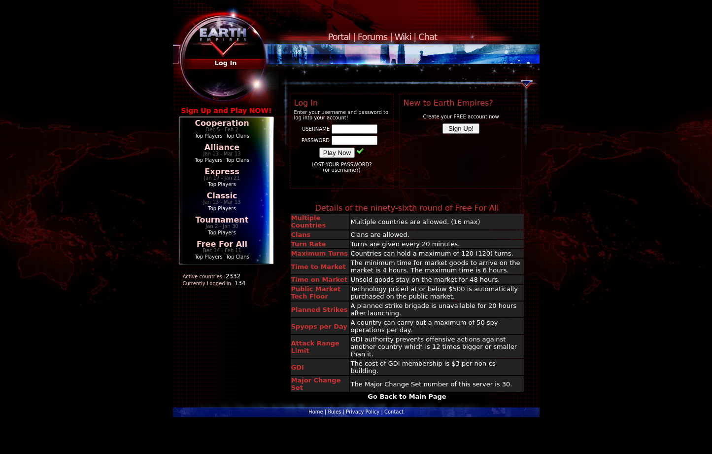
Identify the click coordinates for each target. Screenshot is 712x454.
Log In (225, 63)
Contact (394, 412)
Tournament (222, 220)
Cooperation (222, 123)
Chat (427, 37)
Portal (339, 37)
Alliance (221, 147)
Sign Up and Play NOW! (226, 110)
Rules (334, 412)
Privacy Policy (362, 412)
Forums (372, 37)
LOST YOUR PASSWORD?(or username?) (341, 167)
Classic (221, 195)
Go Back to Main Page (407, 396)
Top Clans (237, 136)
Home (315, 412)
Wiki (403, 37)
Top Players (208, 136)
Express (221, 171)
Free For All (222, 244)
